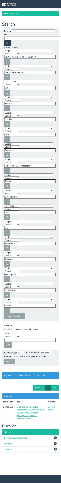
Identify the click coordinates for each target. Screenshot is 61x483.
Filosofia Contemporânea (15, 438)
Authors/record (33, 356)
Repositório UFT (12, 13)
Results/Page (10, 352)
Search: (7, 31)
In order (8, 356)
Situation (8, 449)
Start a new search (14, 316)
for (5, 34)
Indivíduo (8, 443)
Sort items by (32, 352)
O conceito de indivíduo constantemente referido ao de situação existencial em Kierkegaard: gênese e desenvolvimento (31, 413)
